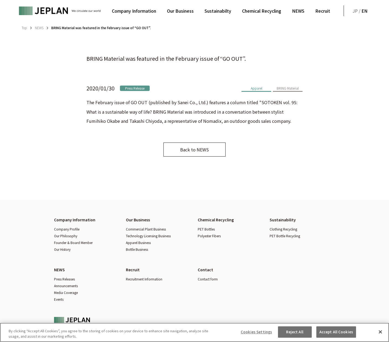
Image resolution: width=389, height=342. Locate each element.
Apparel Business (138, 242)
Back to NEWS (194, 149)
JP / (360, 11)
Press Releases (64, 279)
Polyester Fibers (209, 235)
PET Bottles (206, 229)
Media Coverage (66, 292)
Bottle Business (137, 249)
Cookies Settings (256, 334)
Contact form (208, 279)
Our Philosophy (65, 235)
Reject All (294, 334)
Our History (62, 249)
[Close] (380, 334)
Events (58, 299)
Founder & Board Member (73, 242)
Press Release (135, 88)
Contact (205, 269)
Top (24, 27)
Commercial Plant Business (146, 229)
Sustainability (283, 219)
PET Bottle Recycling (285, 235)
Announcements (66, 285)
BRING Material (288, 88)
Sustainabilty (217, 11)
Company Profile (66, 229)
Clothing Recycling (283, 229)
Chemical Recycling (261, 11)
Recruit (322, 11)
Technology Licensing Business (148, 235)
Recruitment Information (144, 279)
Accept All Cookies (336, 334)
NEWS (298, 11)
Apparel (256, 88)
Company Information (134, 11)
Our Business (180, 11)
